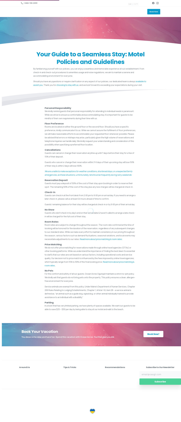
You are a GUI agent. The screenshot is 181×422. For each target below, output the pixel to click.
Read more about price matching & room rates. (101, 239)
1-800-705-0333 (29, 3)
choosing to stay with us (67, 85)
